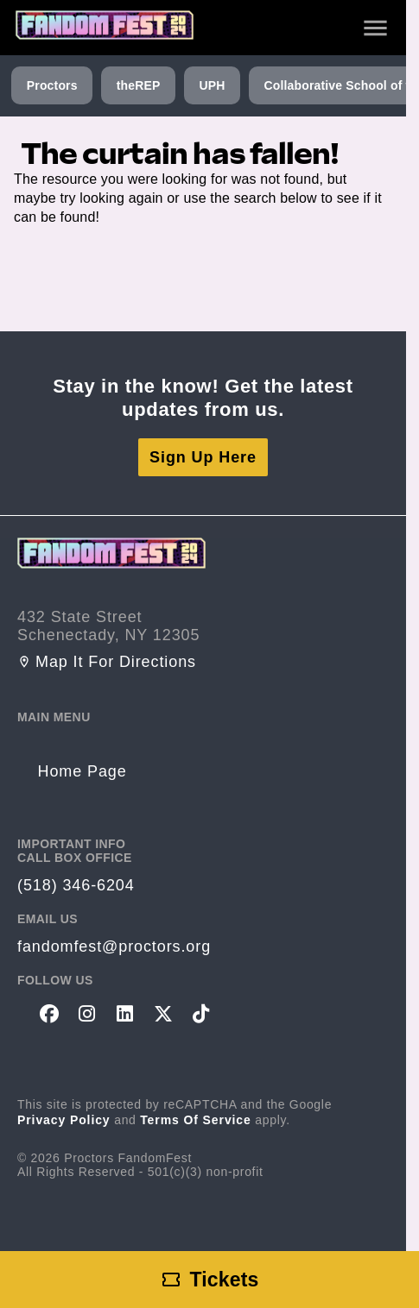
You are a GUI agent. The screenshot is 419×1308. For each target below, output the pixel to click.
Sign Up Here (203, 457)
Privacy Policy (64, 1120)
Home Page (82, 771)
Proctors (52, 85)
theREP (139, 85)
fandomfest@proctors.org (114, 946)
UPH (212, 85)
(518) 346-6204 (76, 885)
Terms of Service (195, 1120)
